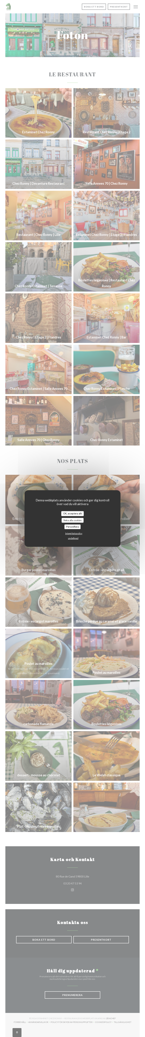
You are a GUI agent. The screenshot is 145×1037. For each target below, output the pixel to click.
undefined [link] (73, 538)
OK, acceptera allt (72, 513)
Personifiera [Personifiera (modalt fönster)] (72, 526)
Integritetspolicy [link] (73, 533)
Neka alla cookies (73, 520)
